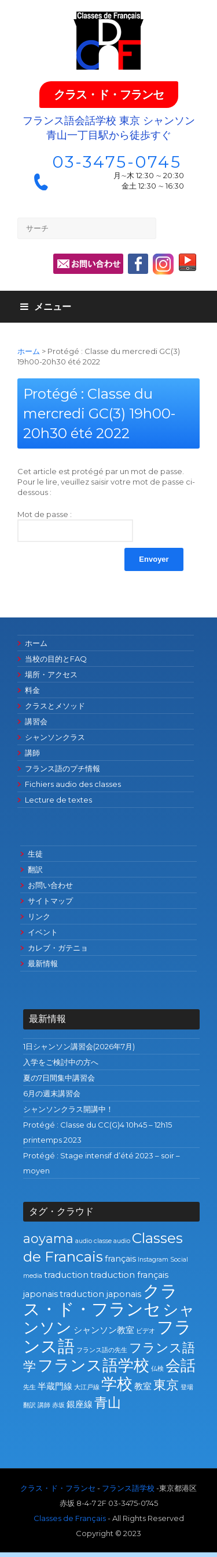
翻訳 (35, 869)
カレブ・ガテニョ (58, 947)
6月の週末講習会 (51, 1093)
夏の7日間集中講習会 (59, 1077)
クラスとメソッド (55, 705)
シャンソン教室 (103, 1330)
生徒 (35, 853)
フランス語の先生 (101, 1350)
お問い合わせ (50, 885)
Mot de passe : (75, 526)
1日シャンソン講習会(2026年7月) (79, 1046)
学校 (117, 1383)
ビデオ (145, 1331)
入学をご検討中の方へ (60, 1062)
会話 (180, 1365)
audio (83, 1241)
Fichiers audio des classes (73, 784)
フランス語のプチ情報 (62, 768)
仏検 (157, 1368)
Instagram (153, 1259)
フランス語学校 (93, 1365)
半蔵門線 (55, 1386)
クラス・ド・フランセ (109, 95)
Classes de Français (70, 1518)
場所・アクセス (51, 674)
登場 (187, 1387)
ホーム (28, 351)
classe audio (112, 1241)
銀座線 (80, 1404)
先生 (29, 1387)
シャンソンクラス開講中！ (68, 1109)
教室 (143, 1386)
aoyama (48, 1238)
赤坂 (58, 1405)
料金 (32, 690)
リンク (39, 916)
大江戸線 (87, 1387)
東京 (166, 1384)
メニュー (45, 306)
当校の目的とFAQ (56, 658)
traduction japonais (100, 1294)
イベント (43, 932)
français (120, 1258)
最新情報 (43, 963)
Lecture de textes (58, 799)
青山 (107, 1402)
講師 (32, 752)
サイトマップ (50, 900)
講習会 (36, 721)
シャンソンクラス (55, 737)
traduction (66, 1275)
